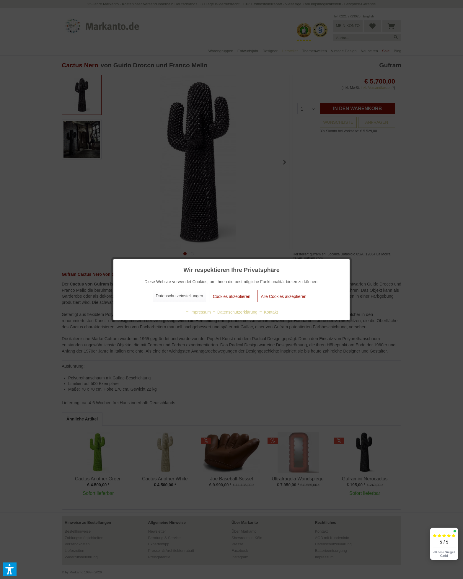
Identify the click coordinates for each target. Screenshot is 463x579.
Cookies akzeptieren (231, 296)
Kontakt (268, 311)
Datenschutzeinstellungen (179, 295)
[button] (10, 569)
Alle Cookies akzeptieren (284, 296)
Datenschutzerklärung (234, 311)
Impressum (198, 311)
